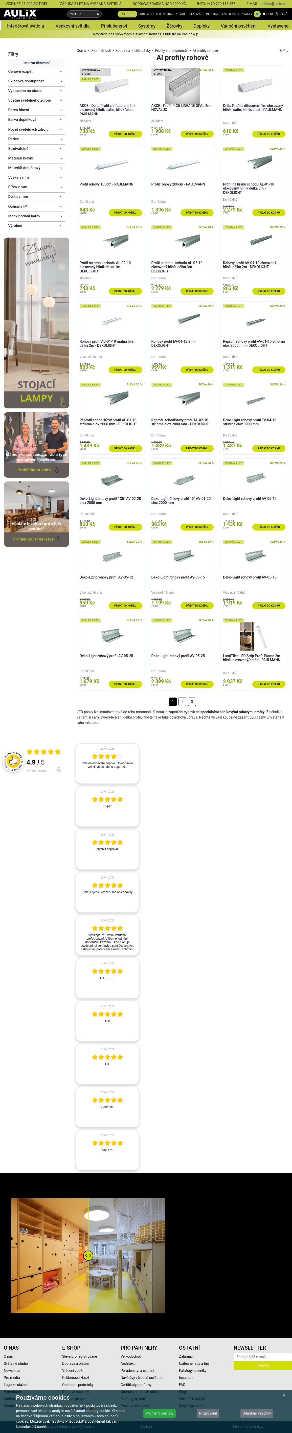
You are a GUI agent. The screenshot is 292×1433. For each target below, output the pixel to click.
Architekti (128, 1363)
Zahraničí (186, 1356)
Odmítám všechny (257, 1413)
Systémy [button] (146, 26)
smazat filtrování (37, 63)
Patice (13, 139)
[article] (107, 763)
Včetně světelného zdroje (29, 100)
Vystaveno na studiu (25, 90)
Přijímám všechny (159, 1413)
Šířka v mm (17, 187)
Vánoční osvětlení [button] (238, 26)
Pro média (12, 1378)
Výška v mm (18, 177)
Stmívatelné (18, 148)
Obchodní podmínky (78, 1385)
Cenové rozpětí (21, 71)
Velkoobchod (131, 1356)
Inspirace (186, 1378)
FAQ (224, 14)
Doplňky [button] (201, 26)
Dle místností (101, 51)
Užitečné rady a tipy (194, 1363)
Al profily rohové (205, 51)
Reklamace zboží (75, 1378)
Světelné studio (16, 1363)
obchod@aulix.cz (272, 4)
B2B (158, 14)
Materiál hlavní (20, 158)
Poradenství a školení (137, 1371)
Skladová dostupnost (26, 81)
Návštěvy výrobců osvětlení (142, 1378)
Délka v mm (18, 196)
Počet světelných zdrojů (28, 129)
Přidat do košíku (125, 134)
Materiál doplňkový (24, 168)
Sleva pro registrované (79, 1356)
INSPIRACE (213, 14)
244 (37, 771)
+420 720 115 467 (221, 4)
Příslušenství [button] (114, 26)
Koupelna (122, 51)
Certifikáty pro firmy (136, 1385)
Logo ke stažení (16, 1385)
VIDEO (183, 14)
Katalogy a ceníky (193, 1371)
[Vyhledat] (98, 14)
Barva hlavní (18, 110)
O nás (8, 1356)
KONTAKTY (245, 14)
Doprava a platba (75, 1363)
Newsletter (12, 1371)
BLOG (232, 14)
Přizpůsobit (208, 1413)
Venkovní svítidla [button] (72, 26)
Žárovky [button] (175, 26)
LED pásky (142, 51)
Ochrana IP (17, 206)
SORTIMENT (146, 14)
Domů (81, 51)
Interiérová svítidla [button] (25, 26)
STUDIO (127, 14)
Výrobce (15, 225)
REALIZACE (197, 14)
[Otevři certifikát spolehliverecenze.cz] (44, 752)
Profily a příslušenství (172, 51)
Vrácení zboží (72, 1371)
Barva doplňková (22, 119)
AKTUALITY (170, 14)
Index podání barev (24, 216)
